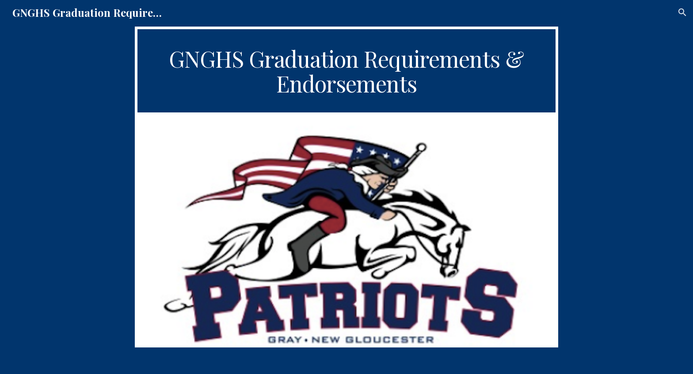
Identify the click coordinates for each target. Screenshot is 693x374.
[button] (682, 12)
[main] (346, 71)
